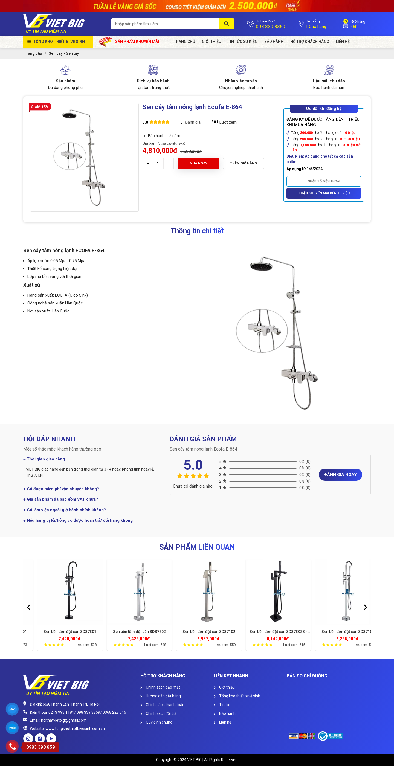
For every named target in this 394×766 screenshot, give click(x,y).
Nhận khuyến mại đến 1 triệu (324, 193)
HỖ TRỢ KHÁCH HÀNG (309, 41)
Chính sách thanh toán (162, 705)
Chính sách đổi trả (158, 713)
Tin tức (222, 705)
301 (215, 122)
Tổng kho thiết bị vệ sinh (59, 41)
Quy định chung (156, 722)
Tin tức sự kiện (242, 41)
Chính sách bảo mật (160, 687)
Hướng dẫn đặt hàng (160, 696)
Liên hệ (222, 722)
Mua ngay (198, 163)
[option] (58, 606)
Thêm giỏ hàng (243, 163)
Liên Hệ (343, 41)
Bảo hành (273, 41)
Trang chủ (184, 41)
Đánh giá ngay (340, 474)
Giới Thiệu (211, 41)
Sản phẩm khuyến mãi (129, 42)
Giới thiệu (224, 687)
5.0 (145, 122)
